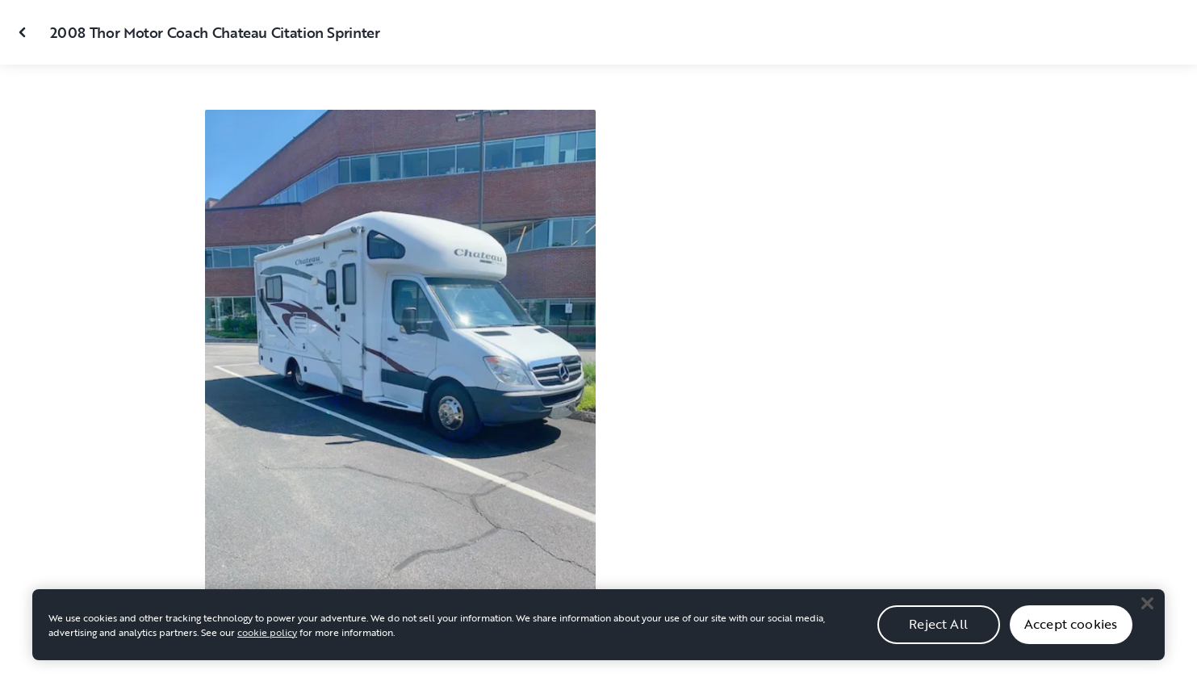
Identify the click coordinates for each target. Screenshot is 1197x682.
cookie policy (267, 639)
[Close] (1147, 611)
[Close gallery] (24, 32)
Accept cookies (1070, 632)
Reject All (938, 632)
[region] (598, 631)
